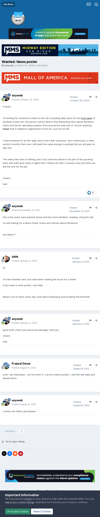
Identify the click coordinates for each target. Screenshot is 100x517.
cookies (27, 498)
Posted (25, 99)
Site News (42, 65)
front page (86, 118)
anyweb (9, 65)
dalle (15, 256)
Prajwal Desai (21, 363)
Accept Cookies (17, 511)
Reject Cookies (42, 511)
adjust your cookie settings (19, 502)
